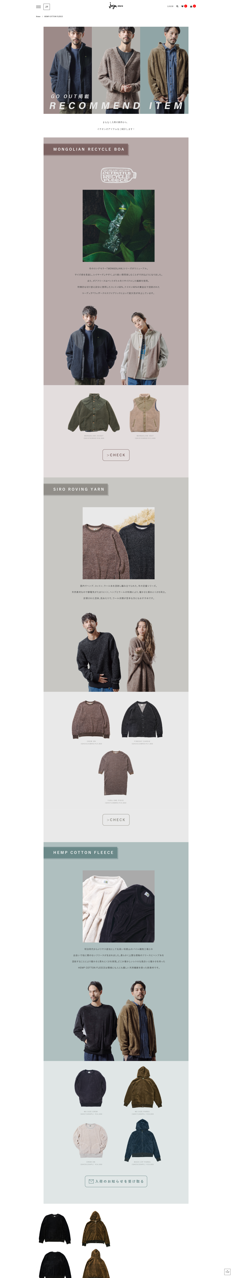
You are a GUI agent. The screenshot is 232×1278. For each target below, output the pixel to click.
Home (38, 16)
